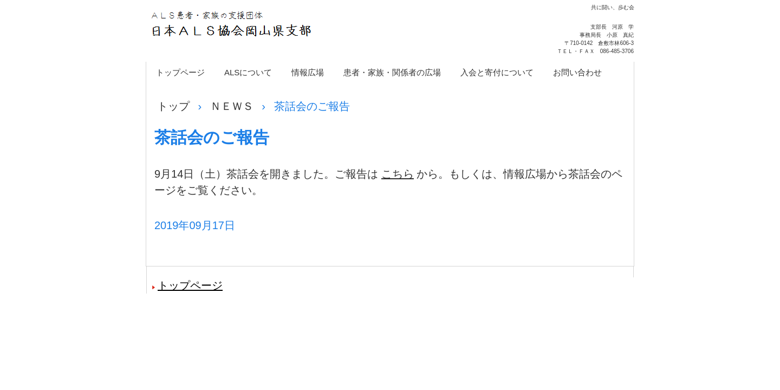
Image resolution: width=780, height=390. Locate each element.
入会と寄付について (497, 72)
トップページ (180, 72)
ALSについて (248, 72)
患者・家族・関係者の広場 (392, 72)
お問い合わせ (577, 72)
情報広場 (307, 72)
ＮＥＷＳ (231, 106)
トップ (173, 106)
